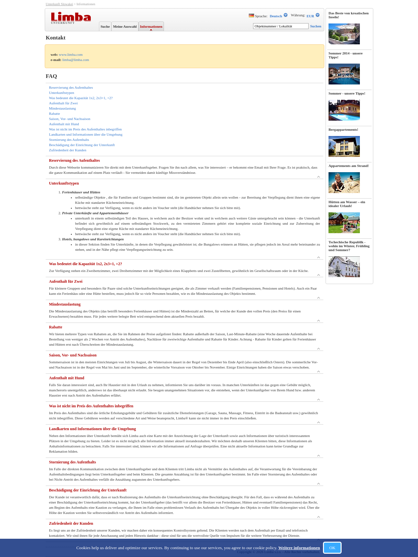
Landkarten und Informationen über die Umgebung (85, 134)
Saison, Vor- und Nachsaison (69, 119)
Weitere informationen (299, 547)
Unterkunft (63, 22)
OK (332, 547)
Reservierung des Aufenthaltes (71, 87)
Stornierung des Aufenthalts (69, 140)
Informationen (151, 26)
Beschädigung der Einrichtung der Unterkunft (82, 145)
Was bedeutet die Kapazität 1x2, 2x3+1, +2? (81, 98)
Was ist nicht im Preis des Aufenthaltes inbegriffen (85, 129)
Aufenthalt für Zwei (63, 103)
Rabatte (54, 113)
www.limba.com (71, 54)
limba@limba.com (75, 60)
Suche (105, 26)
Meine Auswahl (125, 26)
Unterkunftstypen (61, 93)
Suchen (315, 26)
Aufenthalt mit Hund (64, 124)
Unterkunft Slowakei (59, 4)
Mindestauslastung (62, 108)
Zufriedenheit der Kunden (67, 150)
